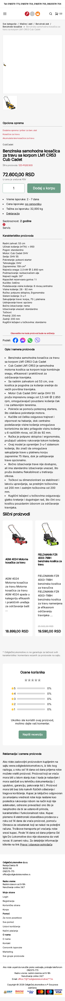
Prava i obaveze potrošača (36, 847)
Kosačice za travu (11, 137)
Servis (6, 231)
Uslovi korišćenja (11, 929)
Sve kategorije (9, 23)
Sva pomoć (8, 925)
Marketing (8, 955)
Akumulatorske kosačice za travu (18, 141)
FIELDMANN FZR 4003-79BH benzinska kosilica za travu (50, 562)
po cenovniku (33, 207)
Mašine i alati (26, 23)
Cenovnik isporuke (12, 950)
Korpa (6, 912)
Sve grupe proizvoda (13, 959)
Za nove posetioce (12, 921)
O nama (6, 942)
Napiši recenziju (33, 737)
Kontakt (6, 946)
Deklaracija (13, 216)
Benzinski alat (42, 23)
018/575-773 (14, 4)
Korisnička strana (11, 908)
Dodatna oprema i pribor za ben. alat (20, 133)
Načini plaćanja (10, 934)
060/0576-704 (54, 4)
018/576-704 (27, 4)
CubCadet (8, 147)
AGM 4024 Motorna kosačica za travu (16, 564)
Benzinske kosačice (12, 26)
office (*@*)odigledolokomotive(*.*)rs (35, 982)
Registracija (8, 904)
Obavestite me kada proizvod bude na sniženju (33, 336)
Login (5, 900)
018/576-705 (40, 4)
